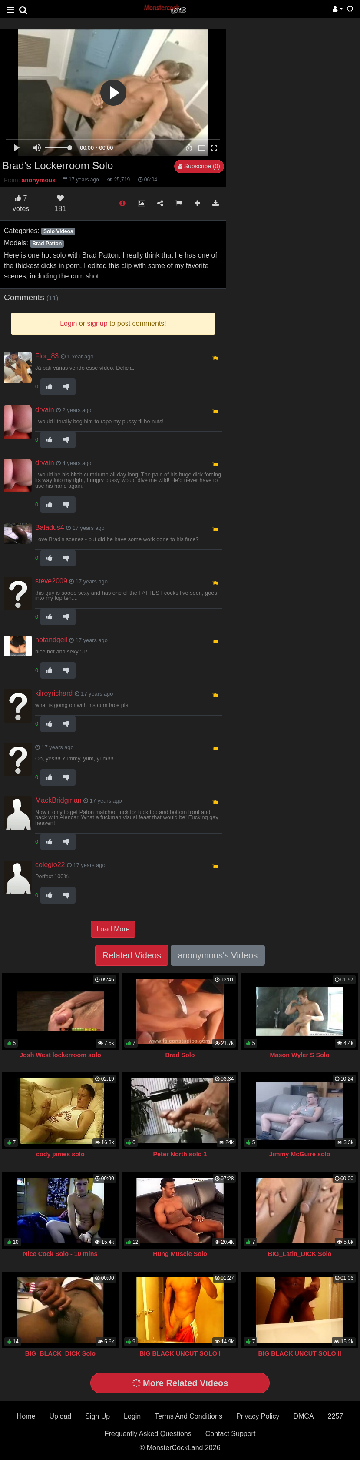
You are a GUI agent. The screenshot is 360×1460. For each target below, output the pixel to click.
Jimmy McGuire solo (299, 1154)
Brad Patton (47, 244)
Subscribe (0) (199, 166)
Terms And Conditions (188, 1416)
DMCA (303, 1416)
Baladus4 (49, 527)
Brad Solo (180, 1054)
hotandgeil (51, 639)
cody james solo (60, 1154)
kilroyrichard (54, 693)
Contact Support (230, 1433)
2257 (335, 1416)
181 (60, 203)
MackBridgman (58, 800)
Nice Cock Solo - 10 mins (60, 1253)
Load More (113, 929)
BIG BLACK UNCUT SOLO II (299, 1353)
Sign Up (97, 1416)
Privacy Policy (258, 1416)
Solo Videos (58, 231)
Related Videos (131, 955)
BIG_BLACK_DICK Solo (60, 1353)
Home (26, 1416)
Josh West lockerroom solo (60, 1054)
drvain (44, 409)
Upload (60, 1416)
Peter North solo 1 (180, 1154)
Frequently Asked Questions (148, 1433)
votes (21, 203)
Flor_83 (47, 356)
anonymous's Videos (218, 955)
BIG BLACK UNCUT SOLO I (180, 1353)
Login (132, 1416)
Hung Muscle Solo (180, 1253)
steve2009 (51, 581)
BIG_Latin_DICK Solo (299, 1253)
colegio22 (50, 864)
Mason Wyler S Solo (299, 1054)
